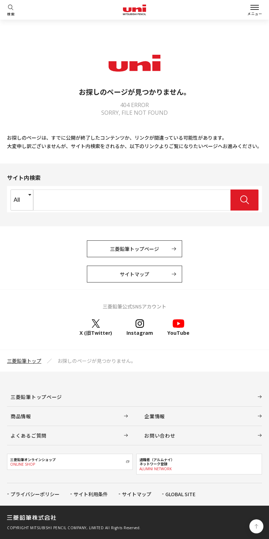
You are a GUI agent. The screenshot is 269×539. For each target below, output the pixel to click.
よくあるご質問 (29, 435)
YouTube (178, 327)
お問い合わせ (159, 435)
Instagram (139, 327)
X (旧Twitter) (96, 327)
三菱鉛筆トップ (24, 360)
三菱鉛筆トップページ (134, 248)
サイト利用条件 (91, 494)
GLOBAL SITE (180, 494)
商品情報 (21, 416)
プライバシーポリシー (35, 494)
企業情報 (154, 416)
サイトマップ (134, 274)
